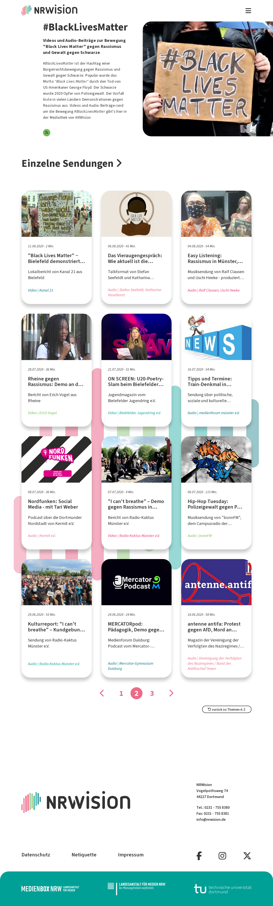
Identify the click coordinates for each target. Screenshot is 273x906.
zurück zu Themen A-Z (226, 709)
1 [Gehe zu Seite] (121, 693)
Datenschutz (35, 854)
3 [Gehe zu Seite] (152, 693)
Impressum (131, 854)
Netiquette (84, 854)
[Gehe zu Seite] (102, 693)
